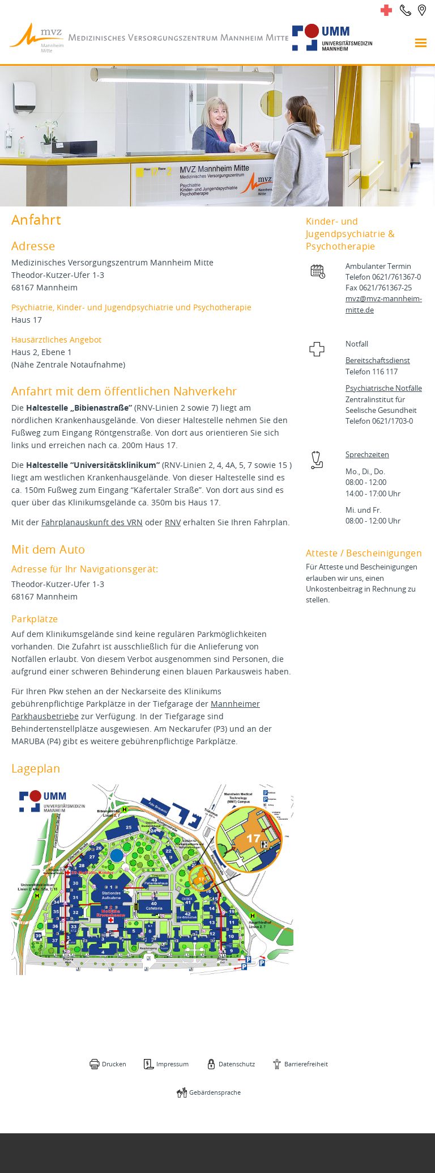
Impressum (172, 1064)
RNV (173, 522)
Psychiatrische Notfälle (384, 388)
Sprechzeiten (367, 454)
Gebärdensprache (215, 1092)
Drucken (114, 1064)
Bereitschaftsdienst (378, 360)
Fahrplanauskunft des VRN (92, 522)
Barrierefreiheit (306, 1064)
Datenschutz (237, 1064)
